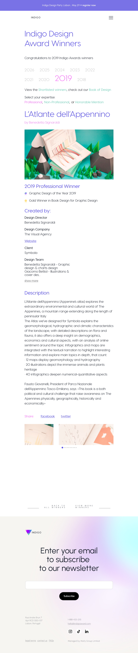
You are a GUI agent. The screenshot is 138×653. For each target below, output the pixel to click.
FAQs (51, 640)
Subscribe (69, 596)
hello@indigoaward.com (79, 623)
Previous (22, 485)
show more (31, 280)
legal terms (30, 640)
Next (115, 485)
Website (30, 241)
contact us (42, 640)
